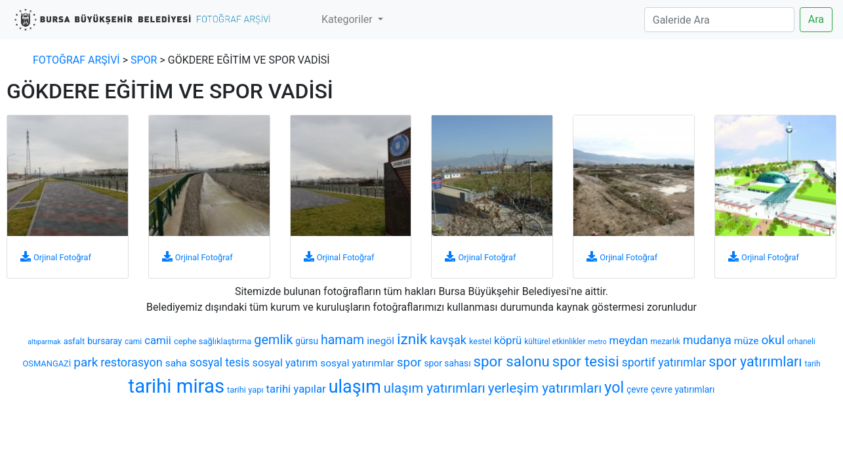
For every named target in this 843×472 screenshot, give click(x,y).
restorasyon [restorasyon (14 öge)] (131, 362)
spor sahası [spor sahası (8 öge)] (447, 363)
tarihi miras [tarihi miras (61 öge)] (176, 386)
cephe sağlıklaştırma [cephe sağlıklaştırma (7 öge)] (212, 341)
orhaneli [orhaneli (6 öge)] (801, 341)
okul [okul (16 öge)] (773, 339)
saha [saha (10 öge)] (176, 363)
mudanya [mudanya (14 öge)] (707, 340)
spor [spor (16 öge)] (409, 362)
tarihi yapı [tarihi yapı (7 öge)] (245, 390)
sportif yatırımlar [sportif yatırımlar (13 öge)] (664, 362)
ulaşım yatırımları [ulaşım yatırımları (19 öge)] (434, 388)
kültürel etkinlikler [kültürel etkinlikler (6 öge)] (554, 341)
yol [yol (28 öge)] (614, 387)
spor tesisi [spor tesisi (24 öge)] (585, 361)
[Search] (719, 19)
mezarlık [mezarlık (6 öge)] (665, 341)
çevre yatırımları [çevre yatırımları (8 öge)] (682, 389)
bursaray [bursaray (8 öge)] (104, 341)
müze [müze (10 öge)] (746, 341)
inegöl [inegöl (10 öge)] (380, 341)
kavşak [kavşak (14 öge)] (448, 340)
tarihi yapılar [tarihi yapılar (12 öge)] (296, 388)
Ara (816, 19)
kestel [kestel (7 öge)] (480, 341)
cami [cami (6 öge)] (133, 341)
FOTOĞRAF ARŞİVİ (76, 60)
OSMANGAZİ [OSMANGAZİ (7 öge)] (47, 363)
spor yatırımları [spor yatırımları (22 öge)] (755, 361)
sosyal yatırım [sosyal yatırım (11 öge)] (285, 363)
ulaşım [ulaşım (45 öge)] (355, 386)
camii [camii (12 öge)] (157, 340)
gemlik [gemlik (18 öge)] (273, 339)
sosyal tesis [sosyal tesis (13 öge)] (220, 362)
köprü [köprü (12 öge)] (508, 340)
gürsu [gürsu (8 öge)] (306, 341)
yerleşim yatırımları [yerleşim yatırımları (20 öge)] (545, 388)
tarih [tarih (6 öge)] (813, 363)
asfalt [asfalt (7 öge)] (74, 341)
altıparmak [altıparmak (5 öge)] (44, 342)
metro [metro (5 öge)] (597, 342)
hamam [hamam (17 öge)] (342, 339)
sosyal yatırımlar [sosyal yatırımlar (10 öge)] (357, 363)
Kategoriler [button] (348, 19)
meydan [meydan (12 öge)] (628, 340)
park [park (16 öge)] (85, 362)
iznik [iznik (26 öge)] (412, 339)
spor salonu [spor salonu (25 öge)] (512, 361)
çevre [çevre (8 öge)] (637, 389)
